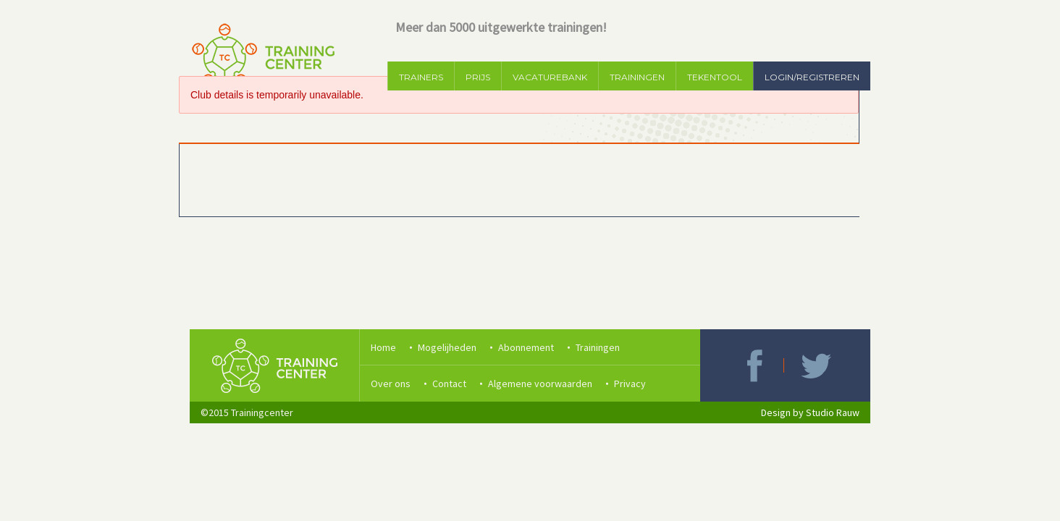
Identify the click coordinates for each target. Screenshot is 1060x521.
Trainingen (598, 347)
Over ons (391, 383)
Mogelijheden (447, 347)
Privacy (630, 383)
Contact (449, 383)
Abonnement (526, 347)
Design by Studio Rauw (810, 412)
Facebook (754, 365)
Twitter (816, 365)
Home (383, 347)
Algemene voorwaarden (540, 383)
